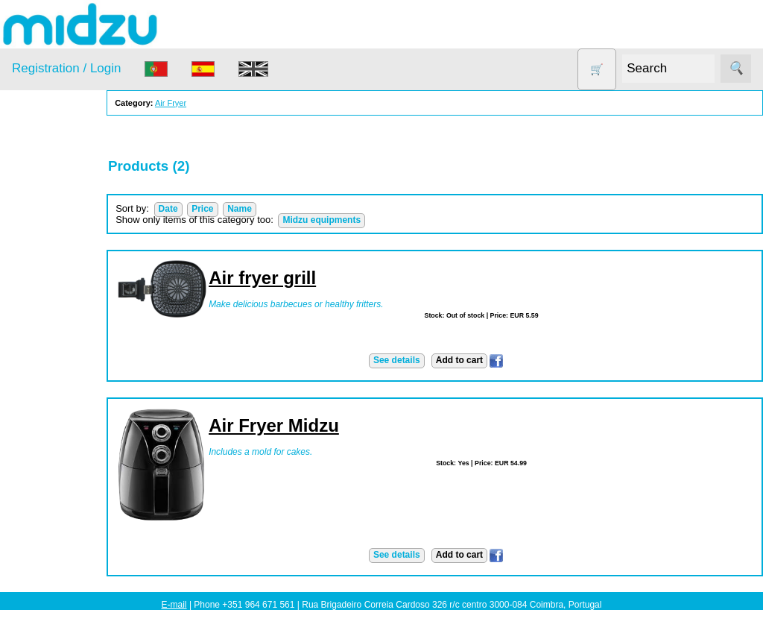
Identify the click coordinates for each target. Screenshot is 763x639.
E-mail (174, 604)
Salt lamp (53, 365)
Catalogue (71, 599)
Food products (65, 307)
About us (68, 529)
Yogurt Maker (63, 451)
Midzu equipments (364, 220)
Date (210, 209)
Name (282, 209)
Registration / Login (66, 68)
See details (417, 360)
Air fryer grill (304, 278)
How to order (77, 552)
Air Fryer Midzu (316, 425)
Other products (67, 336)
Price (245, 209)
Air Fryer (51, 221)
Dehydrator (57, 250)
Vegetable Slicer (70, 422)
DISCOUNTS (62, 279)
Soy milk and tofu (72, 394)
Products (32, 185)
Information (38, 488)
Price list (67, 576)
